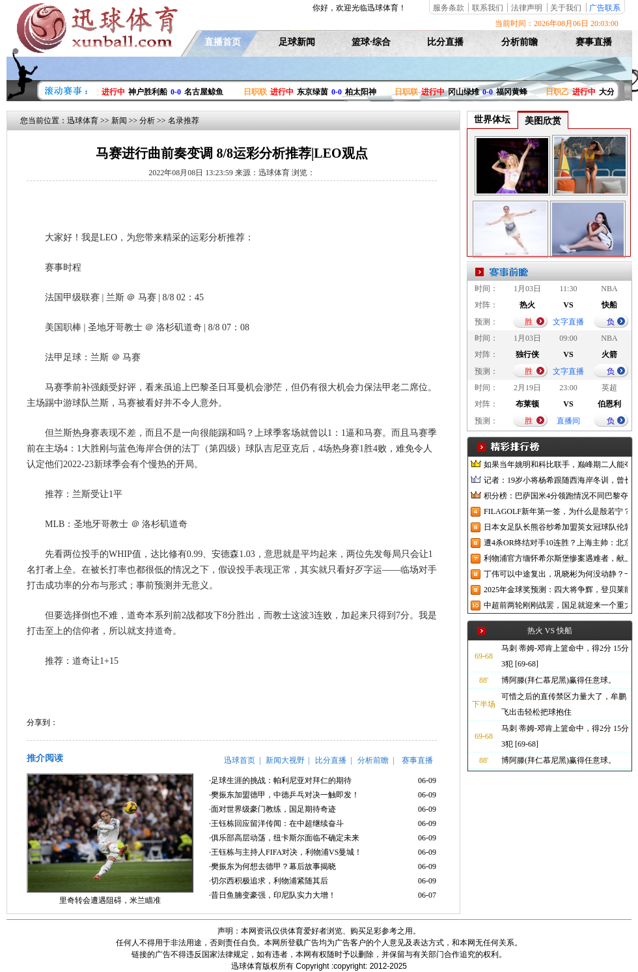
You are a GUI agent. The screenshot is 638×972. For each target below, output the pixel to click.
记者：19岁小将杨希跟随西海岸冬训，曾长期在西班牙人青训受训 (556, 480)
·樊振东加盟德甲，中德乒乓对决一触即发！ (284, 794)
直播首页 (222, 42)
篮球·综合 (371, 42)
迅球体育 (82, 120)
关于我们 (565, 7)
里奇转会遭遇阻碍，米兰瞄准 (110, 900)
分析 (147, 120)
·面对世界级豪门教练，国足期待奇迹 (272, 809)
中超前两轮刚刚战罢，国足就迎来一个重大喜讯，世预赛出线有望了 (556, 605)
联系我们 (487, 7)
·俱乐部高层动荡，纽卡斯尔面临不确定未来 (284, 837)
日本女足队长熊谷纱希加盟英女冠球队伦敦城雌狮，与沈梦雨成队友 (556, 527)
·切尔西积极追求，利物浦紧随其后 (268, 880)
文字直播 (568, 321)
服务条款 (448, 7)
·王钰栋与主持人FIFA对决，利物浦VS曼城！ (285, 852)
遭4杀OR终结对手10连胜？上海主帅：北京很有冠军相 (556, 542)
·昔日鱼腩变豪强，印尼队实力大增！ (272, 895)
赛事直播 (594, 42)
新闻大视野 (285, 760)
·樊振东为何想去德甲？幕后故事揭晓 (272, 866)
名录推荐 (183, 120)
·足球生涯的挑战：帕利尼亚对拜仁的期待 (280, 780)
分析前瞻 (519, 42)
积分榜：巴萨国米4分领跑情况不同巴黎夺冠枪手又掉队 (556, 495)
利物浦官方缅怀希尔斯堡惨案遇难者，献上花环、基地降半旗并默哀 (556, 558)
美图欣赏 (543, 121)
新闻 (119, 120)
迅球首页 (239, 760)
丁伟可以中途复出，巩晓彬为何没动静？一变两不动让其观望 (556, 574)
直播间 (568, 420)
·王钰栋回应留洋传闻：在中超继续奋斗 (276, 823)
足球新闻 (297, 42)
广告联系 (604, 7)
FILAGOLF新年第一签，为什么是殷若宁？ (556, 511)
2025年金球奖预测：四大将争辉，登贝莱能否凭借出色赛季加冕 (556, 589)
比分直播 (445, 42)
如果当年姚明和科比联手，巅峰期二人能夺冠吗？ (556, 464)
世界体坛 (492, 119)
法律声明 (526, 7)
